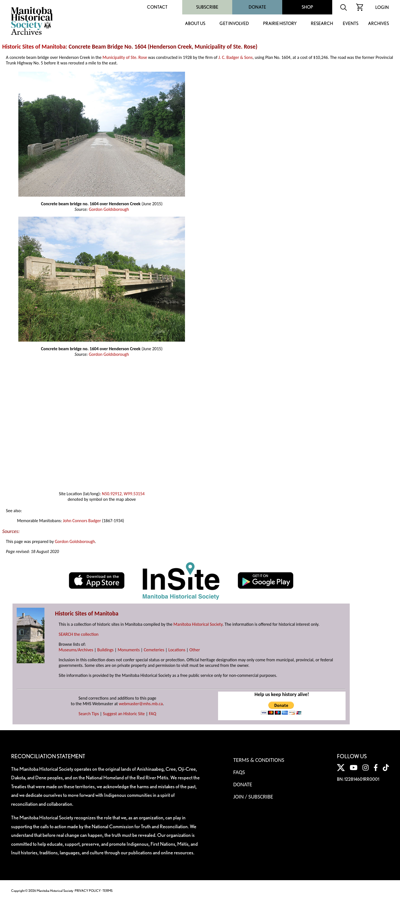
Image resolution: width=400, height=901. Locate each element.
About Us (195, 23)
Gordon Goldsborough (109, 209)
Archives (378, 23)
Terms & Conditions (258, 760)
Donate (257, 7)
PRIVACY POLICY (88, 891)
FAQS (239, 772)
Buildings (105, 649)
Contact (157, 7)
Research (322, 23)
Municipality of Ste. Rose (124, 57)
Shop (307, 7)
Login (382, 7)
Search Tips (89, 713)
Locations (176, 649)
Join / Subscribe (253, 796)
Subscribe (207, 7)
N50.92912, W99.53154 (123, 493)
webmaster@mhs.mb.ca (141, 703)
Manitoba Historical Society (197, 624)
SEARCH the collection (78, 634)
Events (350, 23)
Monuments (129, 649)
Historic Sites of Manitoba (34, 46)
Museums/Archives (76, 649)
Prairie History (280, 23)
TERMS (107, 891)
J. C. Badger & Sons (235, 57)
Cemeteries (154, 649)
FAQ (152, 713)
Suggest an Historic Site (124, 713)
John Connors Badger (82, 520)
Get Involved (234, 23)
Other (194, 649)
